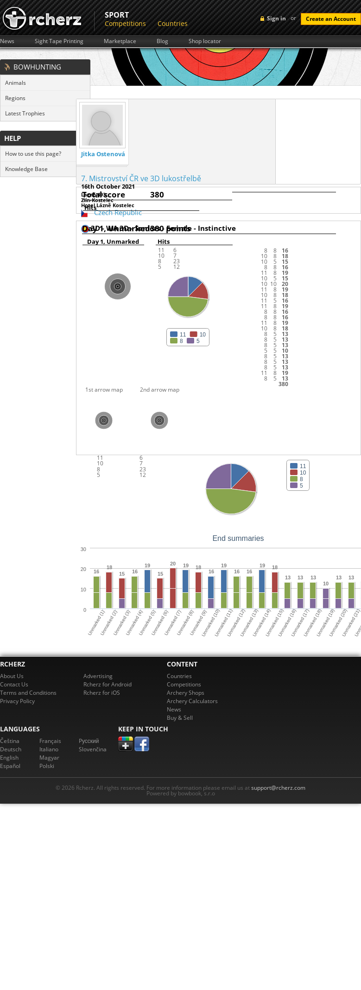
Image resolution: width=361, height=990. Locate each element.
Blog (162, 41)
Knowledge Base (26, 169)
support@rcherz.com (278, 788)
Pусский (89, 741)
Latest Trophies (25, 113)
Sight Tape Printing (59, 41)
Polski (46, 766)
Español (10, 766)
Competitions (125, 23)
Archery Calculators (192, 701)
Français (50, 741)
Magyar (49, 758)
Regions (15, 98)
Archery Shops (185, 693)
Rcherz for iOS (101, 693)
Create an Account (331, 19)
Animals (15, 83)
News (7, 41)
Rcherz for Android (107, 684)
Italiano (48, 749)
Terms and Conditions (28, 693)
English (9, 758)
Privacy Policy (17, 701)
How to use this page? (33, 154)
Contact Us (14, 684)
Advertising (98, 676)
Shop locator (205, 41)
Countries (173, 23)
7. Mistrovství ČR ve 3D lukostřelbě (141, 178)
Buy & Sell (180, 718)
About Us (12, 676)
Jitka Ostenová (103, 154)
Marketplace (120, 41)
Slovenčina (93, 749)
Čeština (9, 741)
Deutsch (10, 749)
